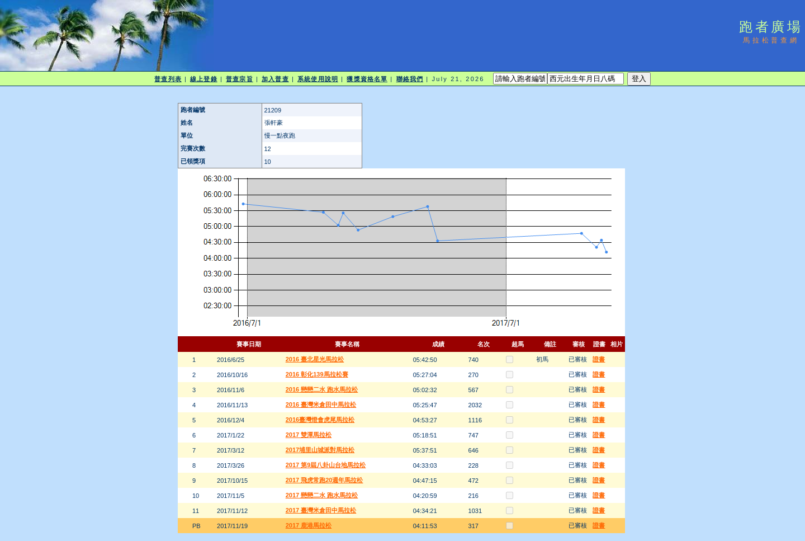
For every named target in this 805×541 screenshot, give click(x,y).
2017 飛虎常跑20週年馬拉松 (324, 480)
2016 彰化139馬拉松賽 (317, 374)
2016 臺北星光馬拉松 (315, 359)
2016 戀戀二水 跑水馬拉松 (322, 389)
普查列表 (167, 79)
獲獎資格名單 (367, 79)
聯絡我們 (409, 79)
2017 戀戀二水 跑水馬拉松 (322, 495)
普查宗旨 (239, 79)
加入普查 (275, 79)
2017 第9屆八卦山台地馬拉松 (326, 465)
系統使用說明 (317, 79)
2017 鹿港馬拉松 (309, 525)
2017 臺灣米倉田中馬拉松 (321, 510)
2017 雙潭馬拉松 (309, 434)
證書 (599, 359)
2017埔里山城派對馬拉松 (320, 449)
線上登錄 (203, 79)
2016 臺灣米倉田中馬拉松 (321, 404)
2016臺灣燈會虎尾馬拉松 (320, 419)
